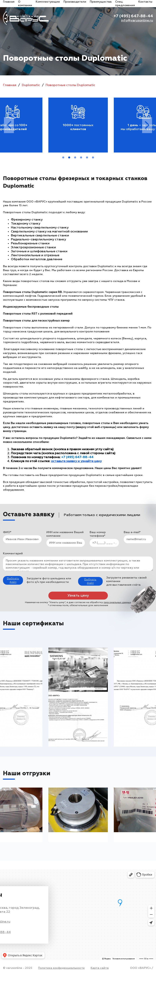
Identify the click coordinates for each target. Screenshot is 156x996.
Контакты (145, 1)
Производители (74, 1)
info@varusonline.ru (137, 20)
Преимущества (101, 1)
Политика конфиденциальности (61, 968)
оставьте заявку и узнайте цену (76, 461)
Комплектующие (48, 1)
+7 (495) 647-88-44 (133, 16)
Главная (8, 1)
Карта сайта (100, 968)
